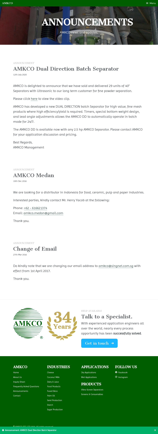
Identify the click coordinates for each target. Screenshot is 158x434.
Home (16, 372)
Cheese (50, 372)
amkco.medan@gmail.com (43, 213)
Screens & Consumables (92, 394)
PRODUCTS (91, 384)
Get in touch (99, 343)
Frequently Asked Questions (26, 386)
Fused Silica (52, 391)
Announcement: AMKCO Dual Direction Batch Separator (29, 430)
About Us (17, 377)
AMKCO (7, 3)
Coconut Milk (53, 377)
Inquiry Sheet (19, 382)
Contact (16, 395)
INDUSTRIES (58, 367)
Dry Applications (88, 372)
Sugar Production (55, 409)
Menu (151, 3)
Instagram (121, 377)
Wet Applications (89, 377)
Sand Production (54, 400)
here (34, 99)
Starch (50, 405)
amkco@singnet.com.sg (116, 266)
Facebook (121, 372)
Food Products (53, 386)
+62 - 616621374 (35, 208)
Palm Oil (51, 395)
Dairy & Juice (53, 382)
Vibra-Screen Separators (92, 389)
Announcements (20, 391)
